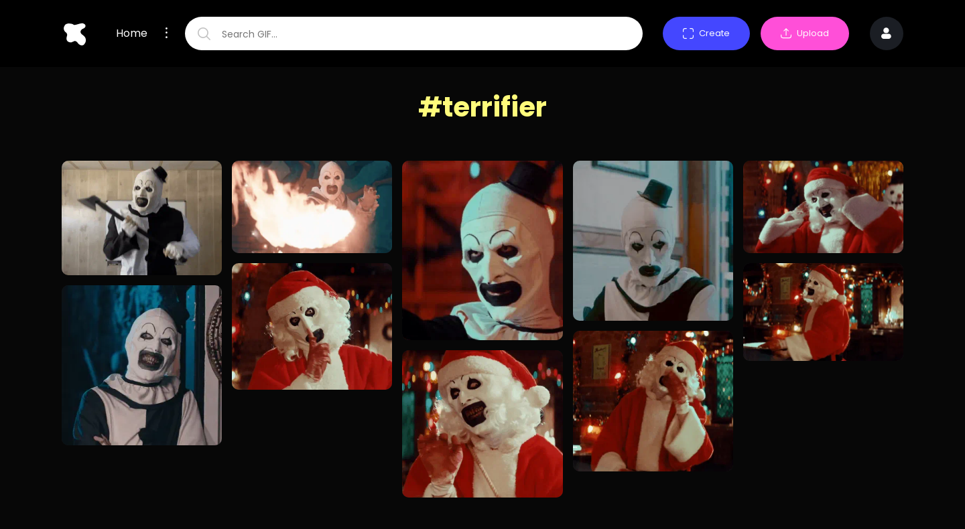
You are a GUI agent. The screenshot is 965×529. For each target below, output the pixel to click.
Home (131, 33)
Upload (805, 33)
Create (706, 33)
